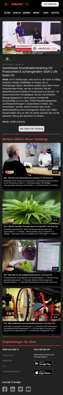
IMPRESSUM (7, 361)
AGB (4, 366)
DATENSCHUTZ (8, 355)
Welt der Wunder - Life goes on (12, 64)
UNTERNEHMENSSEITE (11, 372)
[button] (7, 59)
